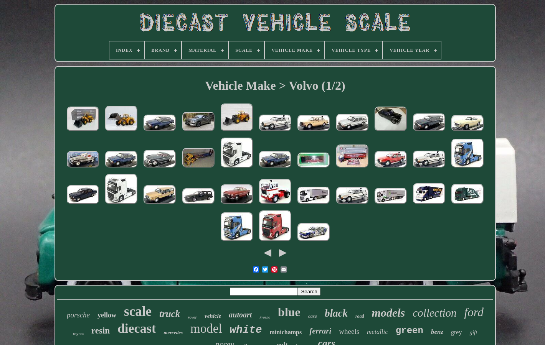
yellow (106, 315)
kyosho (264, 317)
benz (437, 331)
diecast (136, 328)
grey (456, 332)
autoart (240, 314)
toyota (78, 333)
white (246, 330)
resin (100, 330)
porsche (78, 315)
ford (474, 312)
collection (434, 313)
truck (169, 314)
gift (473, 332)
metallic (377, 331)
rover (192, 317)
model (206, 328)
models (388, 312)
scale (138, 311)
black (336, 313)
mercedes (173, 332)
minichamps (286, 332)
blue (289, 312)
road (359, 316)
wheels (349, 331)
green (409, 330)
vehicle (213, 316)
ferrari (320, 330)
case (312, 316)
